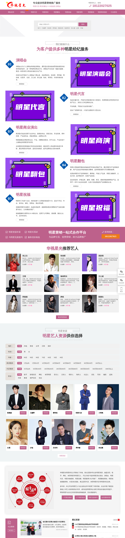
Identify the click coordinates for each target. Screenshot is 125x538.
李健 (81, 28)
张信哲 (49, 28)
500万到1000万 (97, 369)
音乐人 (56, 374)
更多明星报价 (62, 317)
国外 (49, 346)
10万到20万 (46, 363)
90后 (31, 357)
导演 (98, 374)
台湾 (37, 346)
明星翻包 (57, 12)
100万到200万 (48, 369)
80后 (37, 357)
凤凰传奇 (60, 28)
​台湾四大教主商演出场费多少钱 (85, 536)
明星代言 (34, 12)
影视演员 (33, 374)
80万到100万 (88, 363)
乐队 (92, 374)
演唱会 (22, 12)
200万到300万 (60, 369)
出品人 (86, 374)
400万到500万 (85, 369)
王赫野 (44, 28)
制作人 (78, 374)
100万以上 (98, 363)
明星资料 (80, 12)
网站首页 (11, 12)
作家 (19, 378)
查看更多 (21, 84)
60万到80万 (77, 363)
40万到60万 (67, 363)
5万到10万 (35, 363)
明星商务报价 (102, 12)
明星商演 (45, 12)
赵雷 (77, 28)
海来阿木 (67, 28)
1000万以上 (109, 369)
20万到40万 (56, 363)
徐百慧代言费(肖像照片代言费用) (54, 522)
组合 (40, 378)
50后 (55, 357)
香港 (31, 346)
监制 (110, 374)
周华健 (55, 28)
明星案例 (91, 12)
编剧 (104, 374)
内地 (25, 346)
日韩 (43, 346)
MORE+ (11, 530)
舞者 (25, 378)
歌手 (25, 374)
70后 (43, 357)
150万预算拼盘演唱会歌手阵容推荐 (86, 524)
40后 (61, 357)
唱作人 (71, 374)
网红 (40, 374)
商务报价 (23, 413)
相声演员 (33, 378)
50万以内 (27, 369)
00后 (25, 357)
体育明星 (48, 374)
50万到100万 (37, 369)
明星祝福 (68, 12)
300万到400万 (73, 369)
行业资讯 (114, 12)
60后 (49, 357)
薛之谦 (73, 28)
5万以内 (26, 363)
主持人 (63, 374)
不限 (19, 346)
